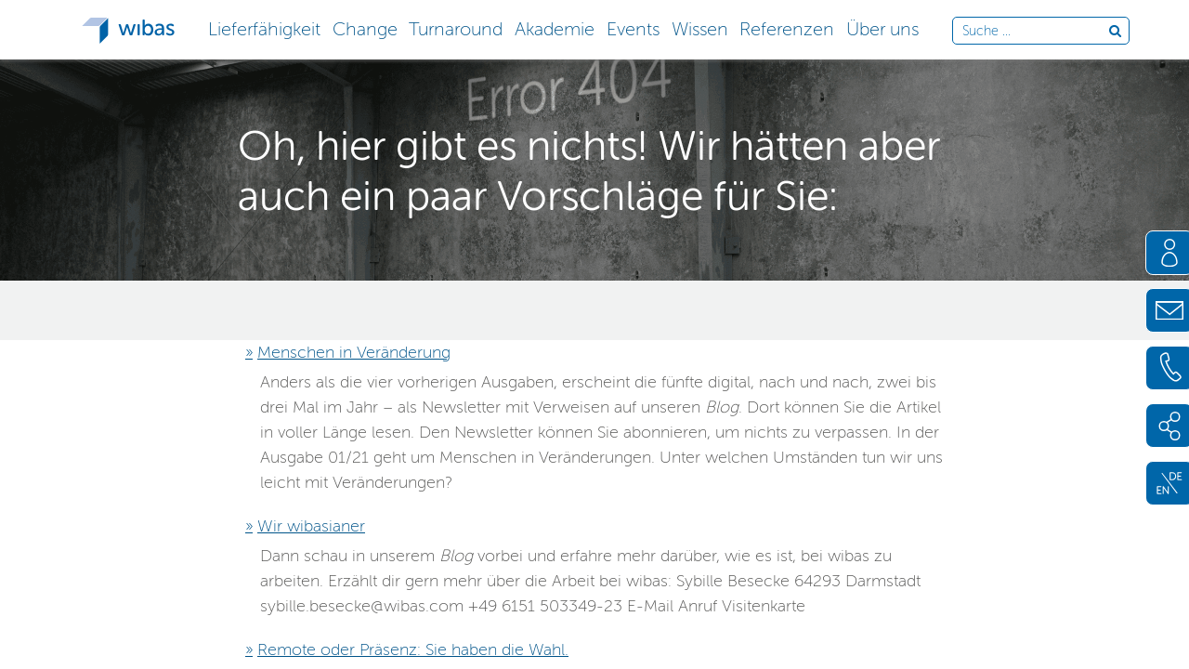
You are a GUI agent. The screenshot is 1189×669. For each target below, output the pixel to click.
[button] (264, 27)
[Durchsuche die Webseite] (1035, 31)
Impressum (534, 641)
